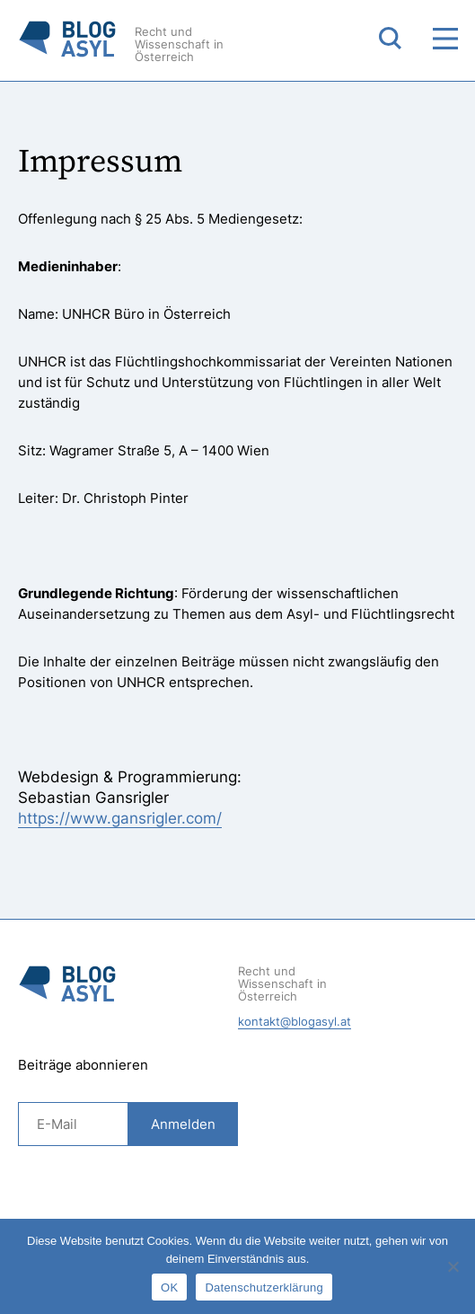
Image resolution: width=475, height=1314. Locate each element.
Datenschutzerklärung (263, 1287)
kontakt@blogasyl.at (294, 1021)
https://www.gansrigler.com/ (120, 818)
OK (169, 1287)
